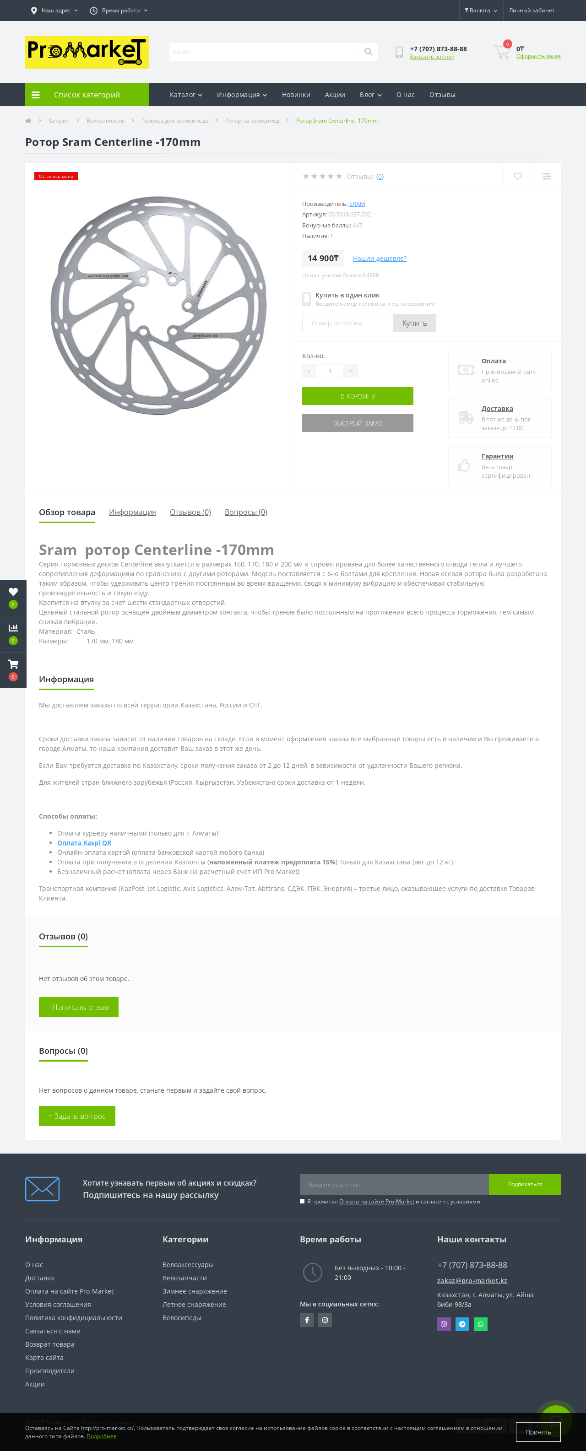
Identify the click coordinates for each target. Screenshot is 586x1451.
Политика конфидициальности (73, 1317)
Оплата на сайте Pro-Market (376, 1201)
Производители (50, 1370)
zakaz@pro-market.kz (472, 1280)
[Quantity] (329, 371)
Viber (444, 1324)
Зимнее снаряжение (195, 1291)
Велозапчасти (106, 120)
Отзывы (442, 94)
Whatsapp (480, 1324)
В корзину (358, 396)
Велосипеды (182, 1317)
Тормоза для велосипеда (174, 120)
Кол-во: (313, 355)
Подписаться (525, 1184)
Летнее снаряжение (194, 1304)
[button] (13, 670)
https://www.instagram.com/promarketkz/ (325, 1320)
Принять (538, 1432)
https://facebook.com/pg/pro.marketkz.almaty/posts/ (307, 1320)
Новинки (296, 94)
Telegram (462, 1324)
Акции (335, 94)
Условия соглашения (58, 1304)
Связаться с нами (53, 1331)
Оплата (494, 360)
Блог (371, 94)
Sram (357, 204)
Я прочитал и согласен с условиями (393, 1201)
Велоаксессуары (188, 1264)
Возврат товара (50, 1344)
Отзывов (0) (190, 512)
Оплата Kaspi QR (84, 842)
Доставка (497, 408)
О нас (405, 94)
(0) (380, 176)
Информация (242, 94)
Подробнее (102, 1436)
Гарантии (498, 456)
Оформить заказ (538, 56)
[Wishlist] (517, 176)
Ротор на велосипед (252, 120)
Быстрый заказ (358, 423)
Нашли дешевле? (380, 258)
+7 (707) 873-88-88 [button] (472, 1265)
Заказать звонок (432, 56)
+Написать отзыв (78, 1007)
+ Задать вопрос (77, 1116)
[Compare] (546, 176)
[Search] (368, 52)
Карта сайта (44, 1357)
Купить (414, 323)
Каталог (186, 94)
